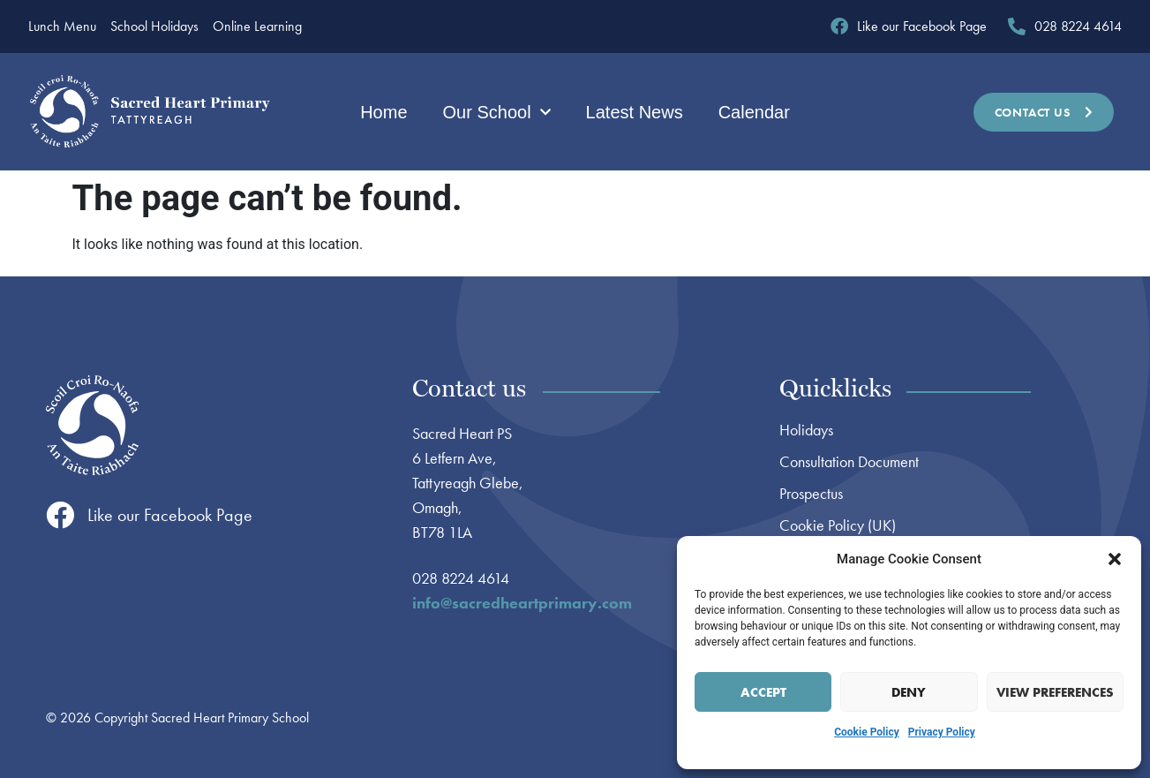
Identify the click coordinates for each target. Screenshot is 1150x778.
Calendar (754, 112)
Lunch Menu (62, 26)
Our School (497, 112)
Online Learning (257, 26)
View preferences (1055, 692)
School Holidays (154, 26)
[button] (1115, 559)
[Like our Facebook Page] (60, 515)
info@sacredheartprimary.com (522, 603)
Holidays (806, 430)
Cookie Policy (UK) (837, 525)
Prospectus (811, 493)
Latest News (634, 112)
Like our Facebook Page (169, 514)
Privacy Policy (941, 732)
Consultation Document (849, 462)
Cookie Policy (866, 732)
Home (383, 112)
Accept (763, 692)
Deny (908, 692)
